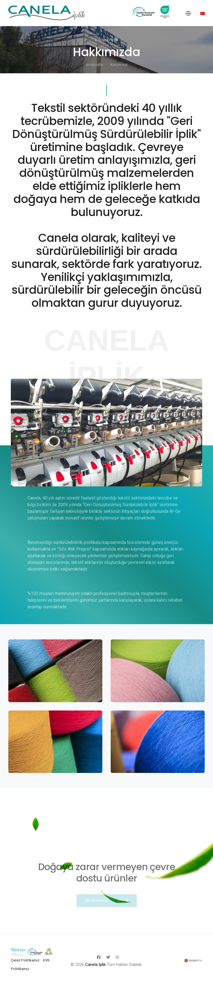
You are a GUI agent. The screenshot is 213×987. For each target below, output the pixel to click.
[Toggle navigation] (188, 13)
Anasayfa (94, 64)
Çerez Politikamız (25, 960)
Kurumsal (119, 64)
